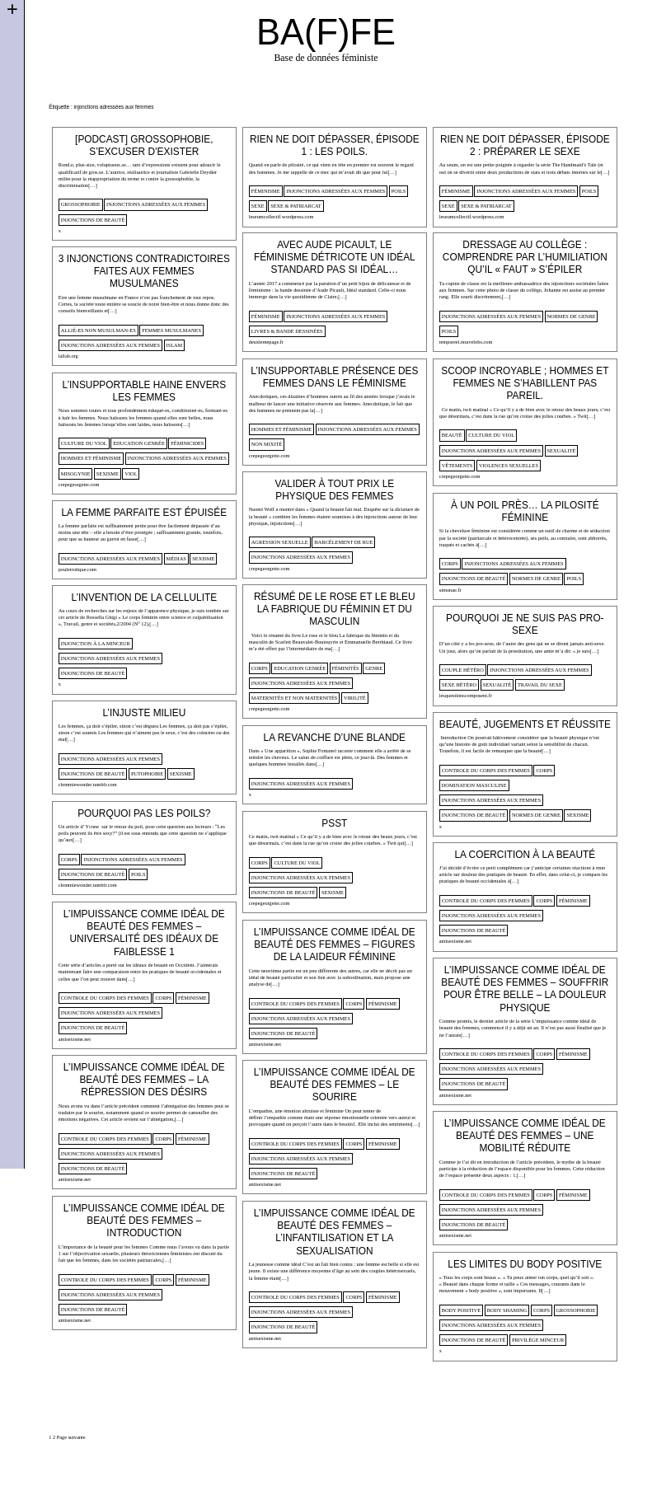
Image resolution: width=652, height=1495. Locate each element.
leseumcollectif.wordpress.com (281, 216)
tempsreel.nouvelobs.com (466, 341)
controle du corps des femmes (486, 770)
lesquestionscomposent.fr (465, 695)
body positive (461, 1310)
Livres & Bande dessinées (287, 331)
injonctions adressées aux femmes (155, 204)
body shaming (507, 1310)
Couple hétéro (463, 670)
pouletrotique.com (77, 569)
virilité (355, 698)
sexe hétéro (459, 684)
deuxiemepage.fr (266, 341)
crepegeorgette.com (269, 455)
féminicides (187, 443)
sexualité (561, 450)
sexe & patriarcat (295, 206)
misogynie (75, 473)
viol (130, 473)
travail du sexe (540, 684)
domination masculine (474, 785)
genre (373, 668)
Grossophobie (81, 204)
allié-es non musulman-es (98, 330)
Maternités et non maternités (294, 698)
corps (450, 563)
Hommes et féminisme (281, 429)
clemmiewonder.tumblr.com (88, 784)
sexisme (107, 473)
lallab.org (68, 356)
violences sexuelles (508, 465)
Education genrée (139, 443)
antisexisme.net (455, 941)
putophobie (147, 773)
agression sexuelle (279, 542)
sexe (258, 206)
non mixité (266, 444)
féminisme (265, 191)
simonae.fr (450, 590)
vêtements (457, 465)
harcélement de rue (343, 542)
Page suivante (71, 1437)
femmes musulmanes (171, 330)
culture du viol (491, 435)
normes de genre (571, 316)
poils (399, 191)
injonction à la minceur (95, 643)
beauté (452, 435)
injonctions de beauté (93, 220)
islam (175, 345)
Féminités (345, 668)
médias (176, 558)
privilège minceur (538, 1340)
